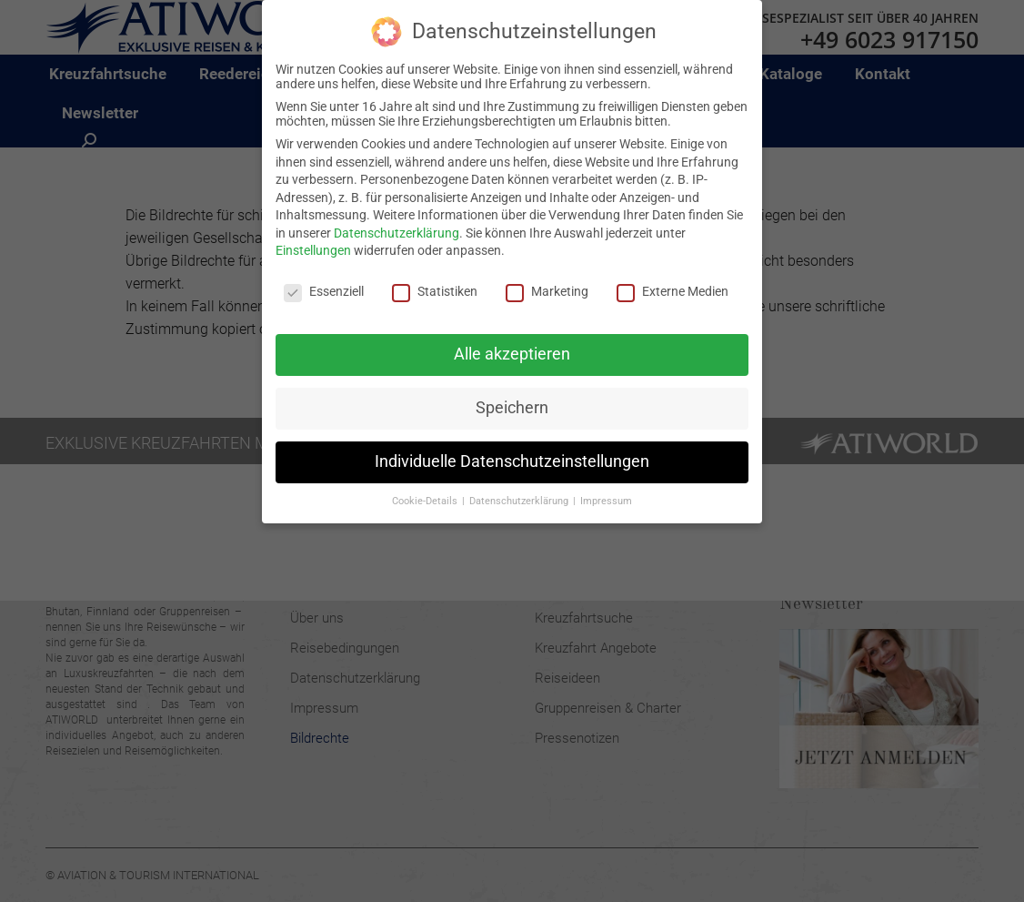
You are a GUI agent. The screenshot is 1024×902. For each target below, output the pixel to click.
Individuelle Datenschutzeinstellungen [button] (512, 461)
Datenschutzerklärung (396, 233)
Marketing (547, 291)
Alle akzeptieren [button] (512, 354)
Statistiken (434, 291)
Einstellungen (313, 250)
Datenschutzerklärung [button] (520, 500)
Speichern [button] (512, 408)
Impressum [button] (606, 500)
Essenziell (324, 291)
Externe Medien (672, 291)
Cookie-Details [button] (426, 500)
